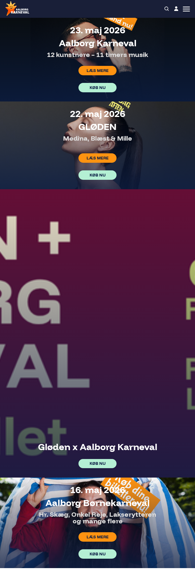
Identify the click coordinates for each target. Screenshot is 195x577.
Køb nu (98, 87)
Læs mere (98, 70)
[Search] (166, 9)
